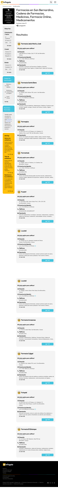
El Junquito (7, 53)
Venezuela (9, 119)
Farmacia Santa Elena (29, 104)
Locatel (23, 252)
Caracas (7, 51)
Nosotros (5, 489)
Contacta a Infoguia (7, 492)
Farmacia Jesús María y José (31, 65)
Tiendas (4, 494)
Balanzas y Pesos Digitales (8, 86)
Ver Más (6, 101)
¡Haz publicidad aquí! (7, 491)
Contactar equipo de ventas (9, 497)
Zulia (6, 69)
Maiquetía (7, 56)
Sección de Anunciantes (8, 500)
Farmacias (8, 121)
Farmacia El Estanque (28, 450)
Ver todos (9, 45)
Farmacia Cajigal (27, 375)
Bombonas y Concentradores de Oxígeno (9, 92)
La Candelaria (7, 37)
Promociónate (6, 498)
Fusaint (23, 213)
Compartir (21, 26)
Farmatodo (25, 174)
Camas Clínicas (8, 97)
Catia (6, 42)
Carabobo (7, 67)
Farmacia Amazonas (28, 341)
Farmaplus (25, 143)
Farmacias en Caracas (7, 6)
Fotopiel (24, 414)
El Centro (7, 40)
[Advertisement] (35, 39)
